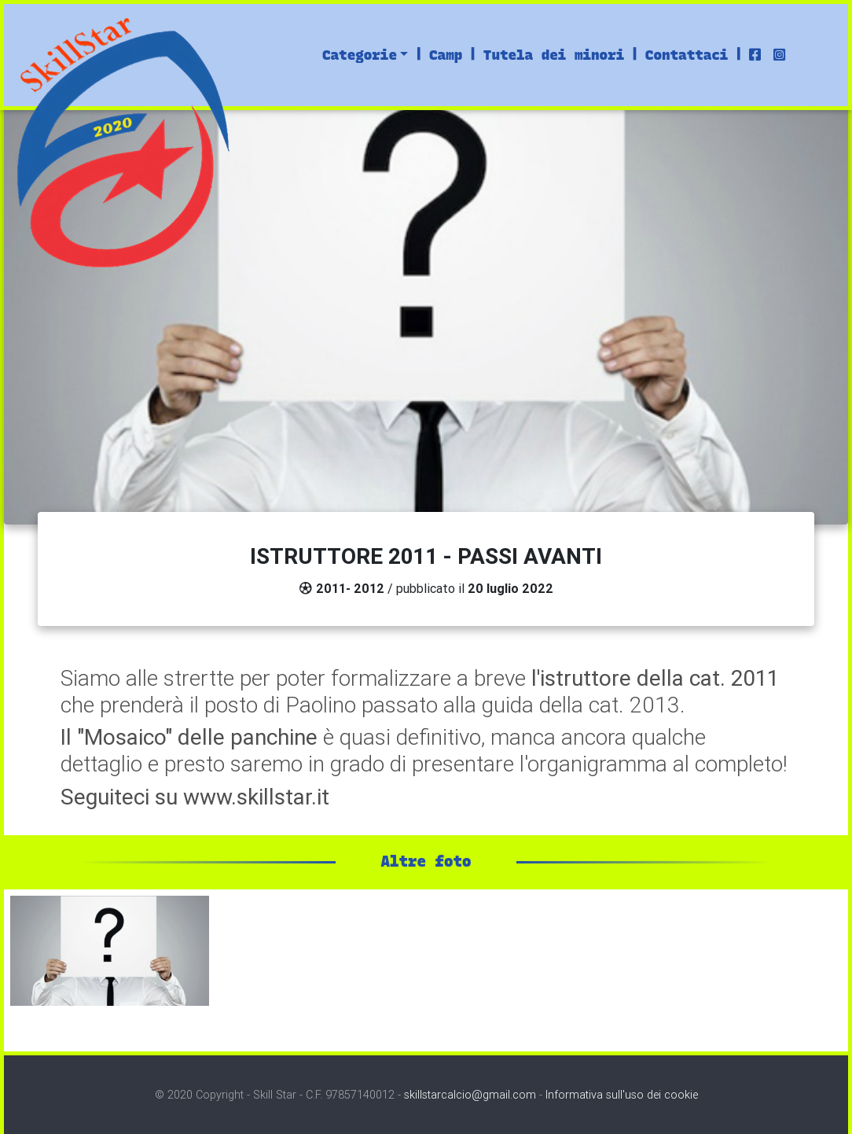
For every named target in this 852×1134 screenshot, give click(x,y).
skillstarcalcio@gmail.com (470, 1095)
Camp (445, 54)
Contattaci (687, 54)
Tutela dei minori (553, 54)
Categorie (359, 54)
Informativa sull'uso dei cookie (621, 1095)
